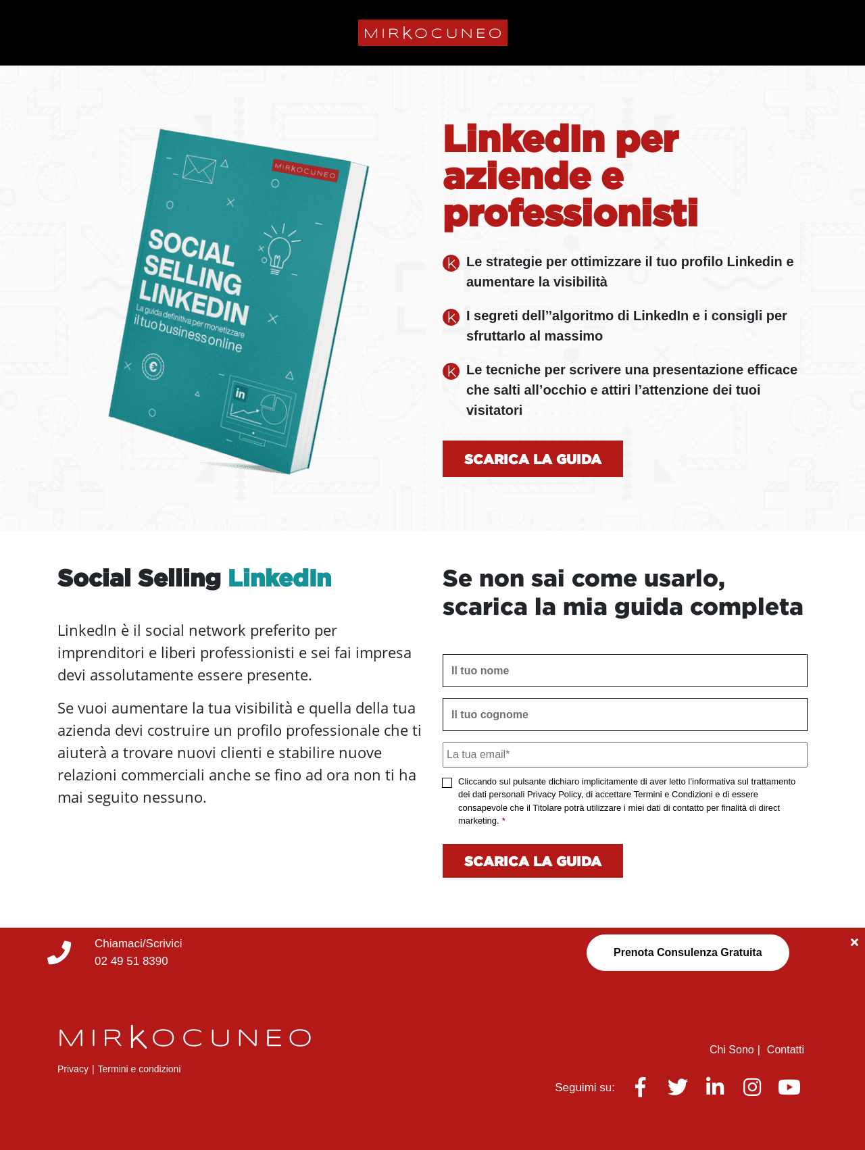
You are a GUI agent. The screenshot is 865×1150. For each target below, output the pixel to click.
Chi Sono (732, 1049)
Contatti (785, 1049)
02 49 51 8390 (131, 961)
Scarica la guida (532, 458)
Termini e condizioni (139, 1069)
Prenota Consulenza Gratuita (688, 952)
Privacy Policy (554, 794)
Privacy (73, 1069)
